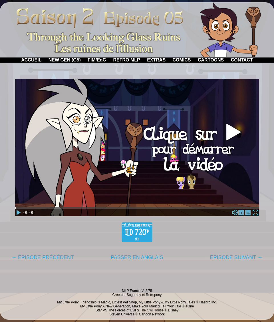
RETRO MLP (126, 59)
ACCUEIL (31, 59)
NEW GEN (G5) (65, 59)
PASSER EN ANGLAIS (137, 257)
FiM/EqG (97, 59)
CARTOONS (211, 59)
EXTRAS (156, 59)
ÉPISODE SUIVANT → (236, 257)
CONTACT (242, 59)
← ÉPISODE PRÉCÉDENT (42, 257)
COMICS (182, 59)
